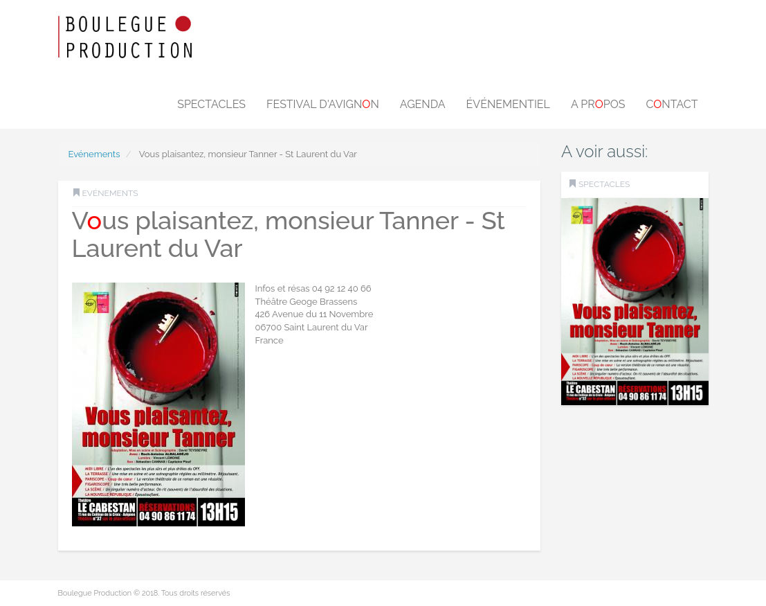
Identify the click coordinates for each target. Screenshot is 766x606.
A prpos (598, 104)
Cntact (671, 104)
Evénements (94, 154)
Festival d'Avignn (322, 104)
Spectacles (211, 104)
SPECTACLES (604, 184)
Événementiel (508, 104)
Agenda (423, 104)
